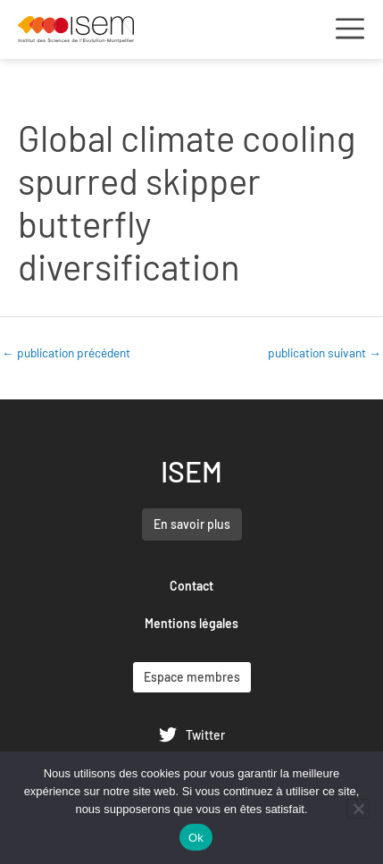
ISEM (191, 471)
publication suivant (324, 352)
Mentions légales (191, 623)
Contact (191, 585)
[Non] (358, 808)
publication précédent (66, 352)
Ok (196, 837)
